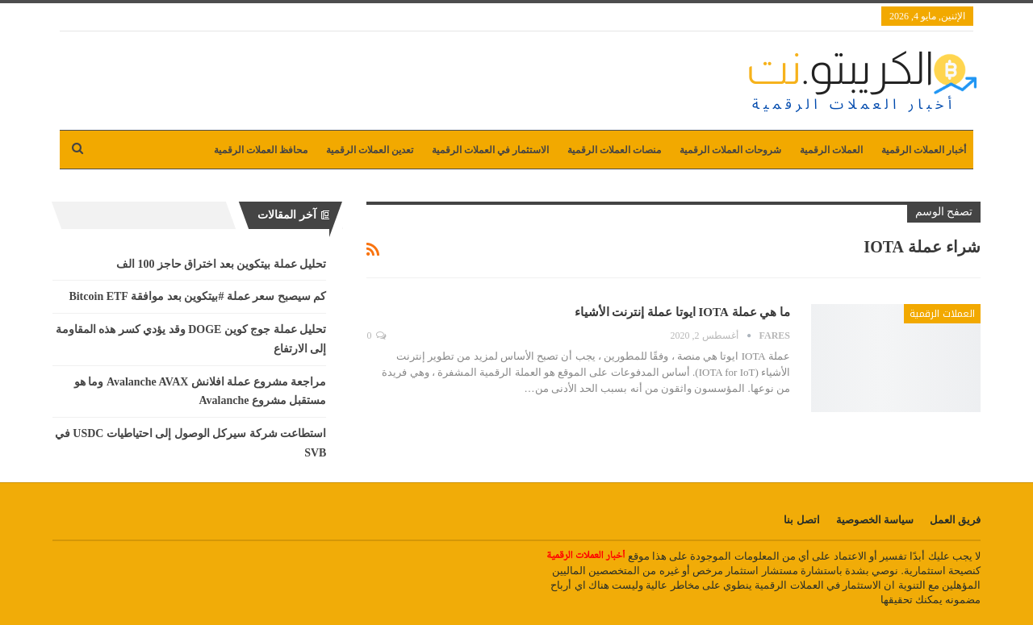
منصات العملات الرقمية (614, 150)
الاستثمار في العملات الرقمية (490, 150)
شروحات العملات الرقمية (730, 150)
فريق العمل (955, 520)
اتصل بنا (801, 520)
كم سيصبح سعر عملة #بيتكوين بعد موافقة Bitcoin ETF (197, 296)
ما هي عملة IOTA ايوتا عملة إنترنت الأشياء (682, 312)
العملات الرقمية (831, 150)
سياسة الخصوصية (875, 520)
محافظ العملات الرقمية (260, 150)
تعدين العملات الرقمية (369, 150)
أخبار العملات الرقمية (923, 150)
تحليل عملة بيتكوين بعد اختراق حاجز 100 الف (221, 264)
